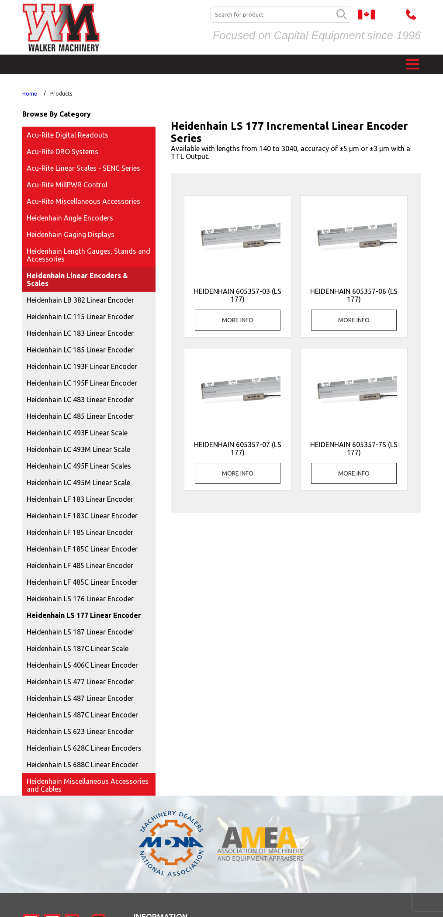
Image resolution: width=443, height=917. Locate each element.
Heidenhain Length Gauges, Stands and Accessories (88, 255)
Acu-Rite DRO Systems (62, 151)
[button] (412, 64)
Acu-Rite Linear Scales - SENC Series (83, 168)
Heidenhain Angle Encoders (70, 218)
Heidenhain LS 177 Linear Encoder (84, 615)
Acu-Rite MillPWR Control (67, 185)
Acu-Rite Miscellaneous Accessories (83, 201)
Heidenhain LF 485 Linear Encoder (80, 565)
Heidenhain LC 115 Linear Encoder (80, 317)
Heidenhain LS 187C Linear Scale (77, 648)
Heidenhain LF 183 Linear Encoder (80, 499)
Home (29, 94)
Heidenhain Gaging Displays (70, 234)
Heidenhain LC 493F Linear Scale (77, 433)
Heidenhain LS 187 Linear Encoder (80, 632)
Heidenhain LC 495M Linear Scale (78, 482)
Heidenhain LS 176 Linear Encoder (80, 599)
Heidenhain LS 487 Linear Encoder (80, 698)
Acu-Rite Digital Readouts (67, 135)
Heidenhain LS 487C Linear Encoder (82, 715)
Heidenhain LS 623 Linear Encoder (80, 731)
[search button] (341, 15)
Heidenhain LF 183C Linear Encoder (82, 516)
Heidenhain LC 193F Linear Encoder (82, 366)
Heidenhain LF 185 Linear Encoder (80, 532)
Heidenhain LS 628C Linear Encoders (84, 748)
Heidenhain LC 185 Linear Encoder (80, 350)
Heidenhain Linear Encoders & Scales (77, 279)
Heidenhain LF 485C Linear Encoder (82, 582)
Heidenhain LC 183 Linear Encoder (80, 333)
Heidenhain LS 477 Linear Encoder (80, 682)
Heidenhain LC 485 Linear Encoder (80, 416)
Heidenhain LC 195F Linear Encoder (82, 383)
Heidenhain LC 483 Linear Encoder (80, 399)
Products (61, 94)
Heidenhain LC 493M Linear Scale (78, 449)
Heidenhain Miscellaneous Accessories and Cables (88, 785)
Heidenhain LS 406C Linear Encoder (82, 665)
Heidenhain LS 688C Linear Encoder (82, 765)
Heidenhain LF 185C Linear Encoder (82, 549)
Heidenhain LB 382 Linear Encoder (80, 300)
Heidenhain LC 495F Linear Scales (79, 466)
